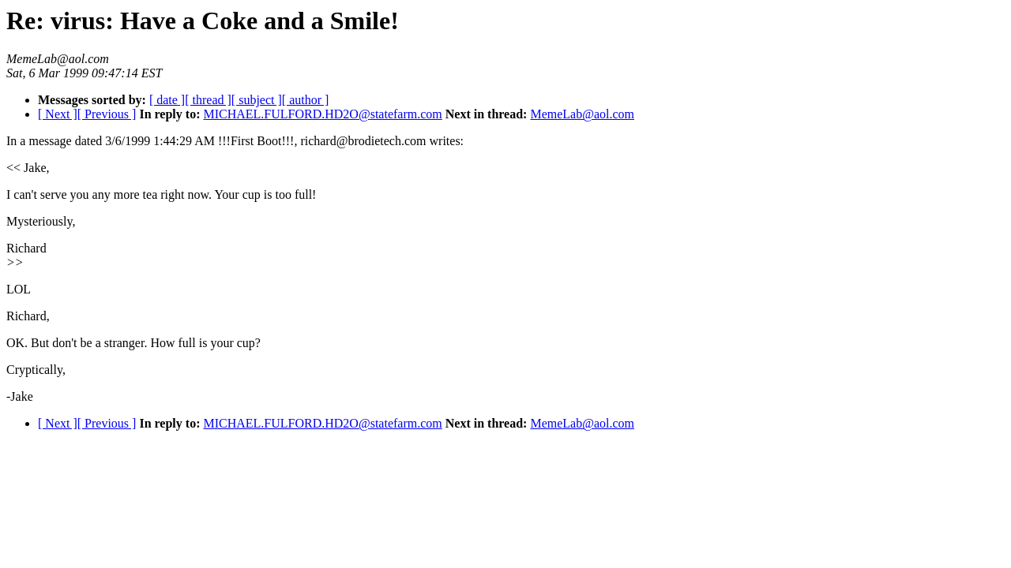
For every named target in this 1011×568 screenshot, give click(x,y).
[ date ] (167, 99)
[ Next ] (57, 114)
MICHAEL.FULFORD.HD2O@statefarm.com (322, 114)
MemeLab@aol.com (582, 114)
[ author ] (305, 99)
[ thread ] (208, 99)
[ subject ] (256, 99)
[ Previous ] (107, 114)
